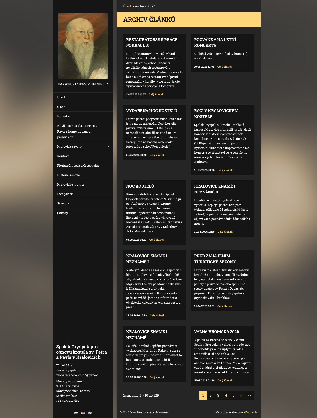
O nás (61, 107)
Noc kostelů (140, 186)
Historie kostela (68, 175)
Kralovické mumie (70, 184)
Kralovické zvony (69, 146)
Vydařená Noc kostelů (151, 110)
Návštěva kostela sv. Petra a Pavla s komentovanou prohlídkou (77, 131)
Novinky (63, 116)
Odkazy (62, 213)
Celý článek (156, 94)
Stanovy (63, 203)
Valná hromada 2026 (216, 331)
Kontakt (63, 156)
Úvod (61, 97)
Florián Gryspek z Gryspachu (78, 165)
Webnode (250, 412)
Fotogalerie (65, 194)
